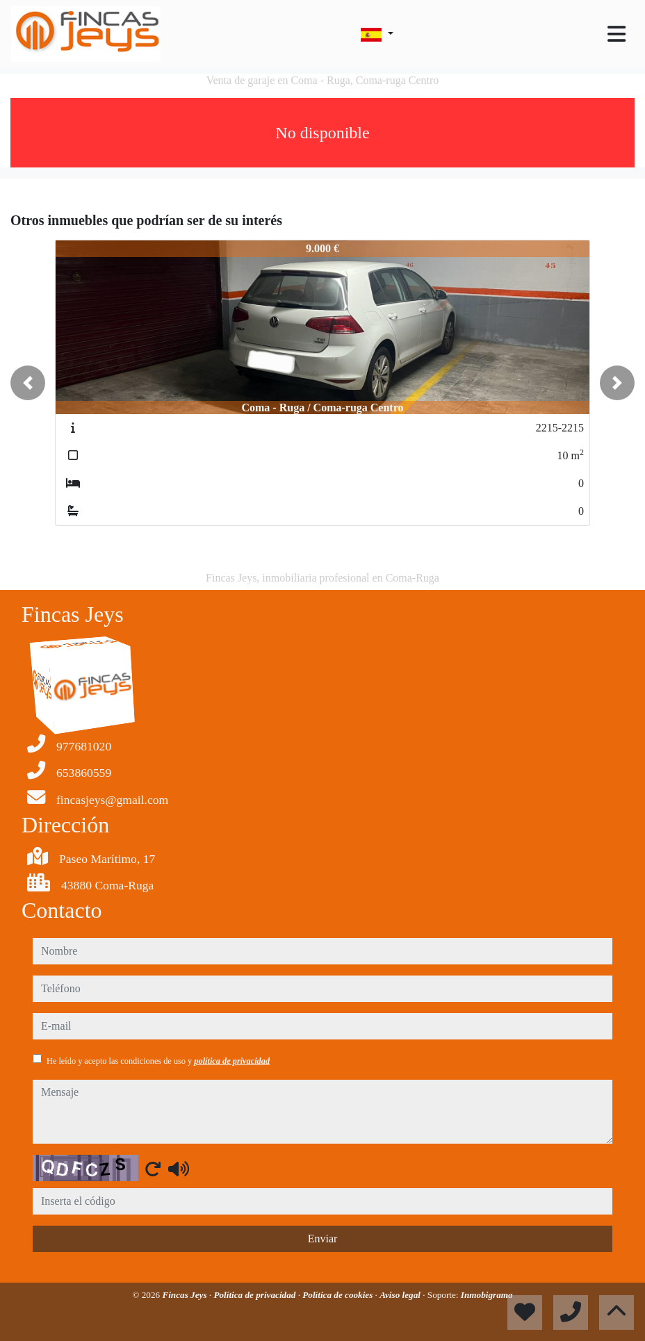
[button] (27, 382)
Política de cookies (338, 1295)
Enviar (323, 1238)
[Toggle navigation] (616, 34)
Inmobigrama (487, 1295)
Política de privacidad (255, 1295)
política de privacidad (232, 1061)
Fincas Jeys (185, 1295)
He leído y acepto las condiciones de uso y (158, 1061)
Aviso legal (401, 1295)
